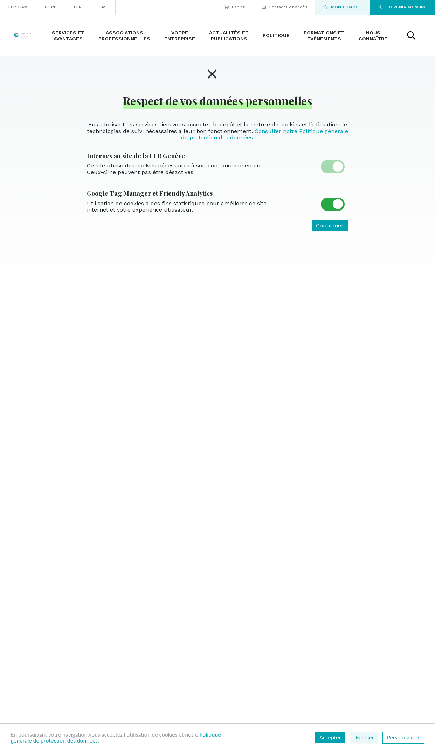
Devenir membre (402, 7)
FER (78, 7)
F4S (103, 7)
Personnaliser (403, 737)
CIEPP (51, 7)
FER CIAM (18, 7)
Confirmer (330, 225)
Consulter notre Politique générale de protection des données (264, 134)
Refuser (364, 737)
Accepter (330, 737)
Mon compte (342, 7)
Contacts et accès (285, 7)
